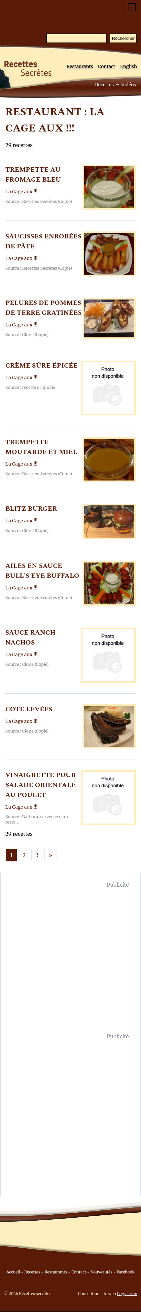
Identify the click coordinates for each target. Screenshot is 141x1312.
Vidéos (128, 85)
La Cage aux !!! (21, 192)
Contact (106, 66)
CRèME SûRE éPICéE (41, 366)
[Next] (50, 855)
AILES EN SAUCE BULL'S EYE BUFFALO (42, 571)
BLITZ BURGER (31, 509)
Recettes (104, 85)
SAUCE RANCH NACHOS (30, 638)
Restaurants (79, 66)
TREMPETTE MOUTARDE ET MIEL (41, 447)
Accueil (13, 1271)
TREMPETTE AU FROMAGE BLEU (33, 175)
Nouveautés (101, 1271)
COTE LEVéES (29, 709)
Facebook (126, 1271)
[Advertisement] (70, 960)
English (128, 66)
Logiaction (127, 1293)
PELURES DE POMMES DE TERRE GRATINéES (43, 308)
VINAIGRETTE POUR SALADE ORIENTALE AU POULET (40, 785)
